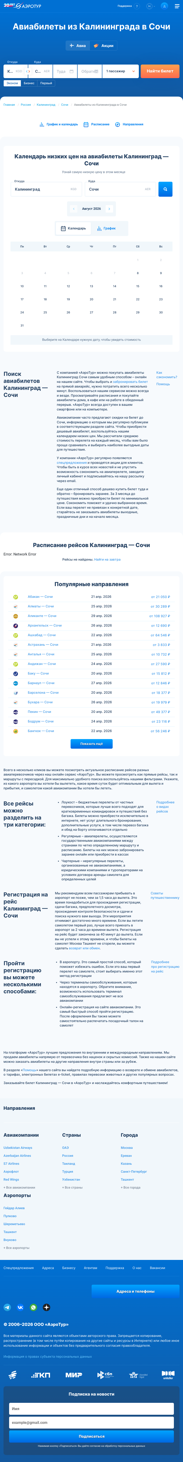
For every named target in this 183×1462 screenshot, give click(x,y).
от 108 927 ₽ (159, 616)
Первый (46, 83)
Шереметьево (14, 1224)
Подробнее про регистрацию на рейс (165, 966)
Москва (127, 1148)
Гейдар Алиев (14, 1208)
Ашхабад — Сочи (42, 635)
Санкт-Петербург (134, 1172)
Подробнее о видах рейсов (165, 806)
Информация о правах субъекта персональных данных (48, 1357)
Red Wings (11, 1180)
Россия (26, 105)
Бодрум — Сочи (41, 721)
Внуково (10, 1240)
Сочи (64, 105)
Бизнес (29, 83)
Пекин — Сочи (39, 712)
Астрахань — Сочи (43, 645)
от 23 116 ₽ (161, 721)
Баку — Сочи (38, 673)
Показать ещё (91, 744)
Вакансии (157, 1268)
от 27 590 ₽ (160, 664)
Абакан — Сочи (40, 597)
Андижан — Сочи (42, 664)
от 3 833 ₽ (161, 645)
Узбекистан (71, 1180)
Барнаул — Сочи (41, 683)
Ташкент (127, 1180)
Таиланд (68, 1164)
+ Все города (130, 1188)
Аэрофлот (11, 1172)
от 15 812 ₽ (161, 673)
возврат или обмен (84, 948)
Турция (67, 1172)
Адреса (48, 1268)
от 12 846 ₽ (160, 683)
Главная (9, 105)
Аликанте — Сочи (42, 616)
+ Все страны (72, 1188)
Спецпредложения (19, 1268)
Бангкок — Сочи (41, 731)
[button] (129, 6)
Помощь (163, 384)
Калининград (46, 105)
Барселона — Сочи (43, 693)
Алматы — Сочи (41, 606)
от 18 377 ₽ (161, 693)
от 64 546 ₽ (160, 635)
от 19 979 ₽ (160, 702)
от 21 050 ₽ (160, 597)
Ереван (126, 1156)
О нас (137, 1268)
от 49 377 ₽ (160, 712)
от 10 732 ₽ (160, 654)
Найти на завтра (107, 559)
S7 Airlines (11, 1164)
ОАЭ (65, 1148)
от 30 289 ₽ (160, 606)
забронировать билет (130, 382)
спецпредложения (72, 463)
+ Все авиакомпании (19, 1188)
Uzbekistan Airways (18, 1148)
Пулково (10, 1216)
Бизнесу (68, 1268)
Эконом (12, 83)
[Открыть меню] (177, 6)
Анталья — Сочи (41, 654)
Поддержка (115, 1268)
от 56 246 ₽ (160, 731)
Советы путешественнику (165, 895)
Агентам (90, 1268)
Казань (126, 1164)
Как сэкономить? (166, 375)
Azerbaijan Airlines (17, 1156)
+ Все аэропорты (16, 1248)
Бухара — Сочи (40, 702)
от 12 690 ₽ (160, 626)
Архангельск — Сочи (45, 626)
